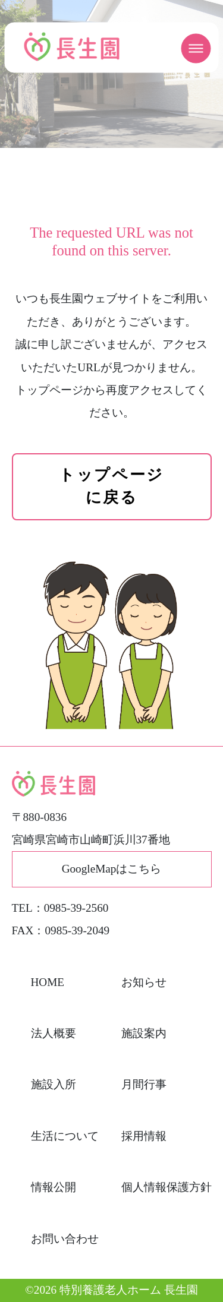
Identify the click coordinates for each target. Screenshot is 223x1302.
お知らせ (144, 982)
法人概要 (53, 1033)
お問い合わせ (65, 1239)
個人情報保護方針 (166, 1187)
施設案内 (144, 1033)
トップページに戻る (111, 486)
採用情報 (144, 1136)
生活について (65, 1136)
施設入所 (53, 1084)
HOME (48, 982)
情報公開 (53, 1187)
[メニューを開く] (196, 49)
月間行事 (144, 1084)
